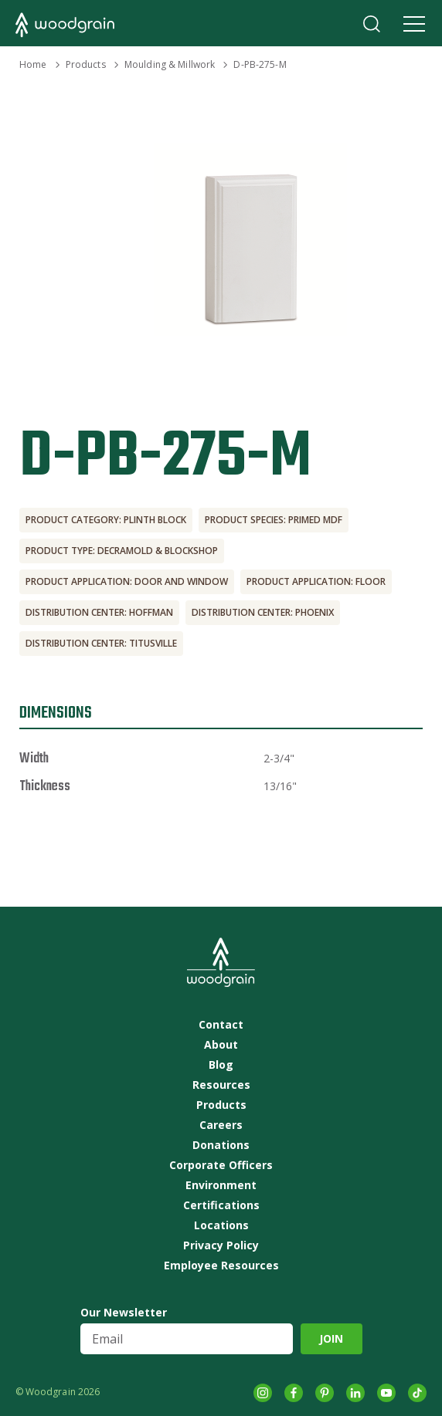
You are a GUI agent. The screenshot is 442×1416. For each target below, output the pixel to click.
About (221, 1045)
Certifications (221, 1205)
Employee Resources (221, 1265)
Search (371, 23)
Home (32, 64)
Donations (221, 1145)
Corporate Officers (221, 1165)
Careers (221, 1125)
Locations (221, 1225)
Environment (221, 1185)
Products (86, 64)
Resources (221, 1085)
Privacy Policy (221, 1245)
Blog (221, 1065)
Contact (221, 1025)
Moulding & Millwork (169, 64)
